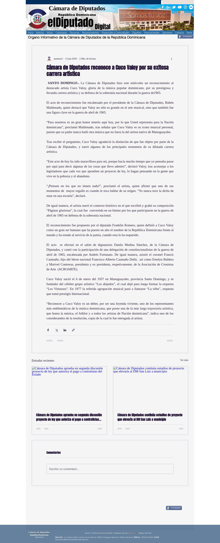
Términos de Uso (121, 533)
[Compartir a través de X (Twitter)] (56, 330)
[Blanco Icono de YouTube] (180, 7)
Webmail (134, 533)
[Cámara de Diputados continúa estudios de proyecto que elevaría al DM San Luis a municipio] (150, 388)
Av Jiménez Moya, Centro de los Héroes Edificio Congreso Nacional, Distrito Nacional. (98, 537)
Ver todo (184, 360)
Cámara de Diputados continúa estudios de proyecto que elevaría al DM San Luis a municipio (149, 417)
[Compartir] (186, 36)
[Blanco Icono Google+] (168, 7)
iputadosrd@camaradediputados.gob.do (72, 539)
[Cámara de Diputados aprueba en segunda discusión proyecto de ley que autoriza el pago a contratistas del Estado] (69, 388)
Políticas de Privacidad (102, 533)
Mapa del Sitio (145, 533)
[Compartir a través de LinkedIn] (65, 330)
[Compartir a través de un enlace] (73, 330)
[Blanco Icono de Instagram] (185, 7)
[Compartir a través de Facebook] (48, 330)
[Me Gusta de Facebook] (155, 508)
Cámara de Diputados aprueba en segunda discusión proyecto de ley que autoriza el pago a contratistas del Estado (69, 417)
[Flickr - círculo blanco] (191, 7)
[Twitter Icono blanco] (174, 7)
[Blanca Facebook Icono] (163, 7)
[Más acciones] (171, 59)
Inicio (87, 533)
